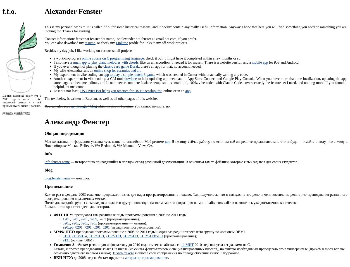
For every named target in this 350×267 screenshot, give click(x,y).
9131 (66, 240)
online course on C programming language (113, 58)
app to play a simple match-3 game (129, 74)
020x (66, 223)
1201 (66, 219)
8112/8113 (96, 236)
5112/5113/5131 (151, 236)
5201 (106, 227)
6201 (97, 227)
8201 (79, 227)
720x (93, 223)
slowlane (130, 79)
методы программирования (145, 258)
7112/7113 (113, 236)
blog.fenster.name (57, 178)
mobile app (260, 62)
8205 (93, 219)
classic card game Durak (121, 66)
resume (90, 43)
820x (84, 223)
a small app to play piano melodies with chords (104, 62)
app (187, 91)
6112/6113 (130, 236)
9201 (84, 219)
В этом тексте (123, 253)
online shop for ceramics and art (117, 70)
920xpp (68, 227)
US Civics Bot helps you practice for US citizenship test (121, 91)
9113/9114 (79, 236)
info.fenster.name (57, 162)
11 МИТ (187, 245)
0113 (66, 236)
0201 (75, 219)
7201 (88, 227)
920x (75, 223)
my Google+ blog (84, 106)
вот (167, 141)
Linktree (122, 43)
